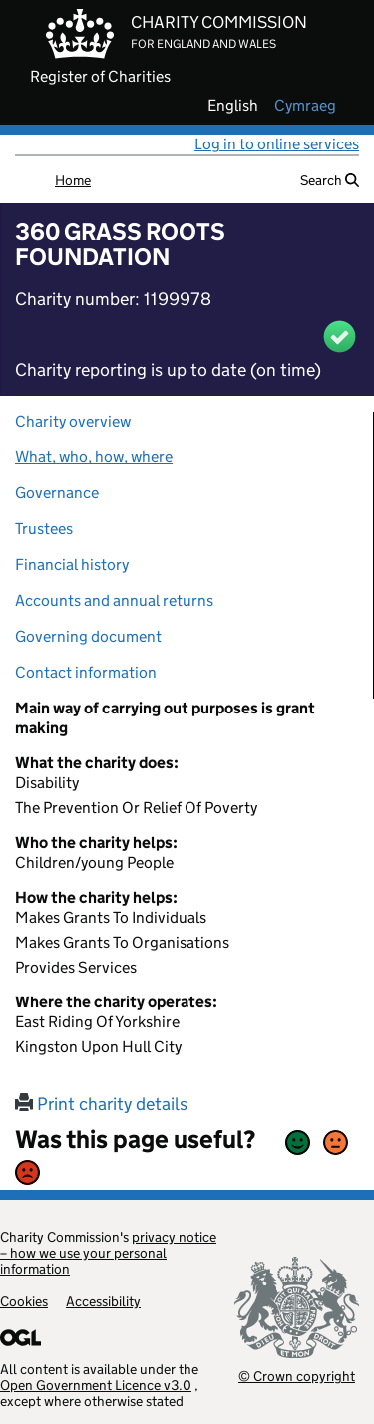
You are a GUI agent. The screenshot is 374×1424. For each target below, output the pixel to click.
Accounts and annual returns (114, 600)
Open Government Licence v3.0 (95, 1385)
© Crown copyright (296, 1375)
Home (73, 180)
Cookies (24, 1301)
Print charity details (101, 1104)
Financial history (72, 564)
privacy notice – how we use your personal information (108, 1253)
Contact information (86, 672)
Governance (57, 492)
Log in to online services (276, 144)
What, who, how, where (94, 456)
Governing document (88, 636)
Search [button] (329, 180)
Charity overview (73, 421)
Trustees (44, 528)
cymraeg (305, 106)
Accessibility (103, 1301)
